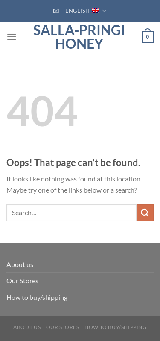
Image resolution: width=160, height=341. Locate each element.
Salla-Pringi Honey (79, 36)
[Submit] (145, 212)
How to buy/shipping (36, 297)
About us (19, 264)
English (86, 11)
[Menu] (11, 36)
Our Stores (22, 280)
